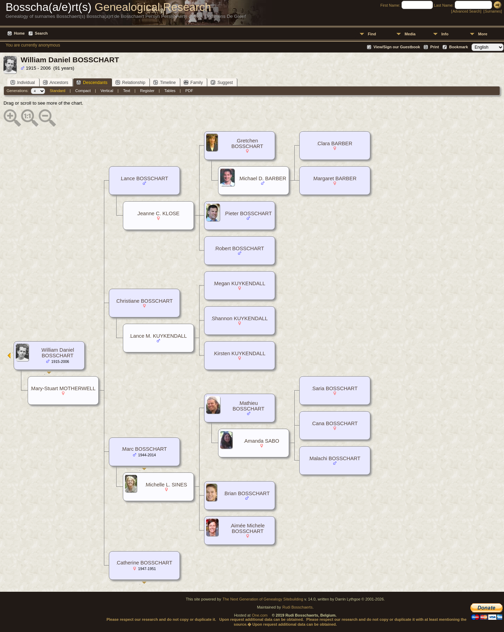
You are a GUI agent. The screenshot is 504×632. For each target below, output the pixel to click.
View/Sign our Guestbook (396, 47)
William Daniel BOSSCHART (58, 352)
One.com (260, 615)
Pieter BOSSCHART (248, 213)
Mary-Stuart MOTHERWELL (63, 388)
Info (444, 34)
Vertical (106, 91)
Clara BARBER (334, 143)
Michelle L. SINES (166, 484)
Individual (22, 82)
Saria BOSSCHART (334, 388)
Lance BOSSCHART (144, 178)
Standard (57, 91)
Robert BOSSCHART (239, 248)
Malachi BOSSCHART (334, 458)
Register (147, 91)
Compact (83, 91)
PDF (189, 91)
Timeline (164, 82)
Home (19, 33)
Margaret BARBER (335, 178)
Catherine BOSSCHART (145, 563)
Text (126, 91)
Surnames (493, 11)
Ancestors (55, 82)
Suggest (222, 82)
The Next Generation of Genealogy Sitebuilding (263, 599)
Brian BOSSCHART (247, 493)
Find (372, 34)
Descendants (91, 82)
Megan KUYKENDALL (239, 283)
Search (41, 33)
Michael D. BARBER (262, 178)
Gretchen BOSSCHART (247, 143)
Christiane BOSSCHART (145, 301)
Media (410, 34)
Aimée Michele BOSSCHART (248, 528)
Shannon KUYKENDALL (240, 318)
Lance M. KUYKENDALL (158, 336)
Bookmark (458, 47)
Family (193, 82)
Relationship (130, 82)
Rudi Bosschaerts (297, 607)
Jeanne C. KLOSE (159, 213)
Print (434, 47)
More (482, 34)
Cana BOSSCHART (335, 423)
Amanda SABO (261, 441)
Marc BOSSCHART (144, 449)
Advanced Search (466, 11)
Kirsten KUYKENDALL (240, 353)
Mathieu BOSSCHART (249, 406)
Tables (170, 91)
